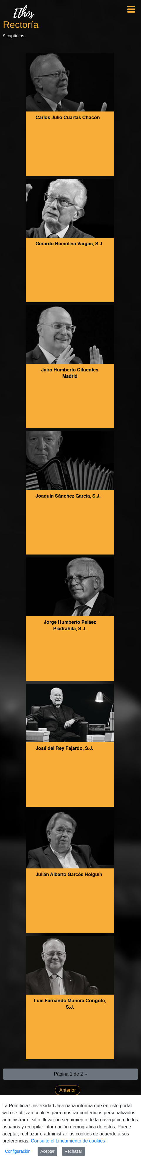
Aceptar (47, 1151)
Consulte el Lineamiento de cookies (68, 1140)
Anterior (67, 1090)
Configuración (17, 1151)
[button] (70, 1074)
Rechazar (73, 1151)
